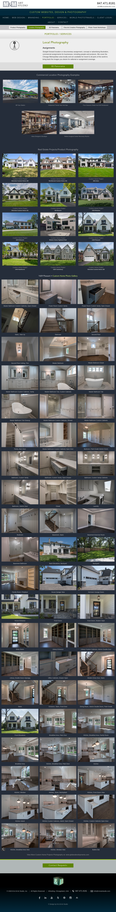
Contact (63, 22)
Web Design (18, 18)
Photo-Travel (97, 27)
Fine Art (74, 27)
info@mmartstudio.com (106, 7)
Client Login (104, 18)
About (51, 22)
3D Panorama (54, 27)
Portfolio (48, 18)
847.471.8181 (106, 3)
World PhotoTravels (82, 18)
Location (36, 27)
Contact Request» (58, 865)
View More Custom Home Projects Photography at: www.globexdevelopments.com (58, 855)
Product (17, 27)
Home (6, 18)
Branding (33, 18)
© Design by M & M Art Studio (58, 904)
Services (62, 18)
